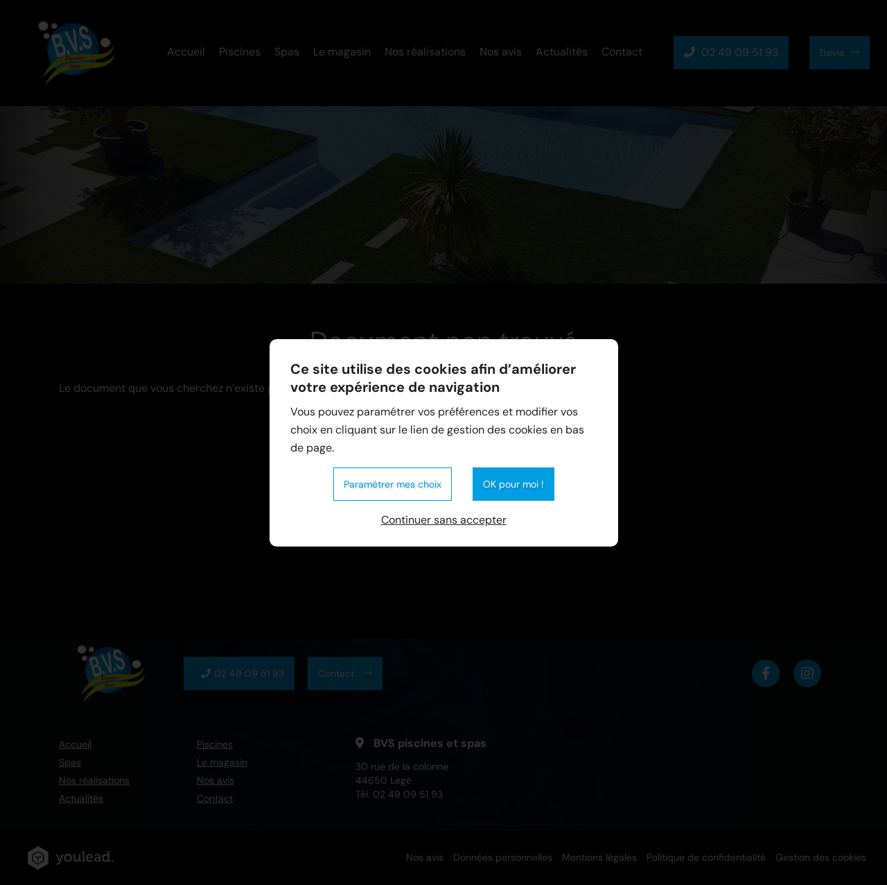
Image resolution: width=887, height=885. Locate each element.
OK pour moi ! (513, 484)
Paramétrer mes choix (392, 484)
